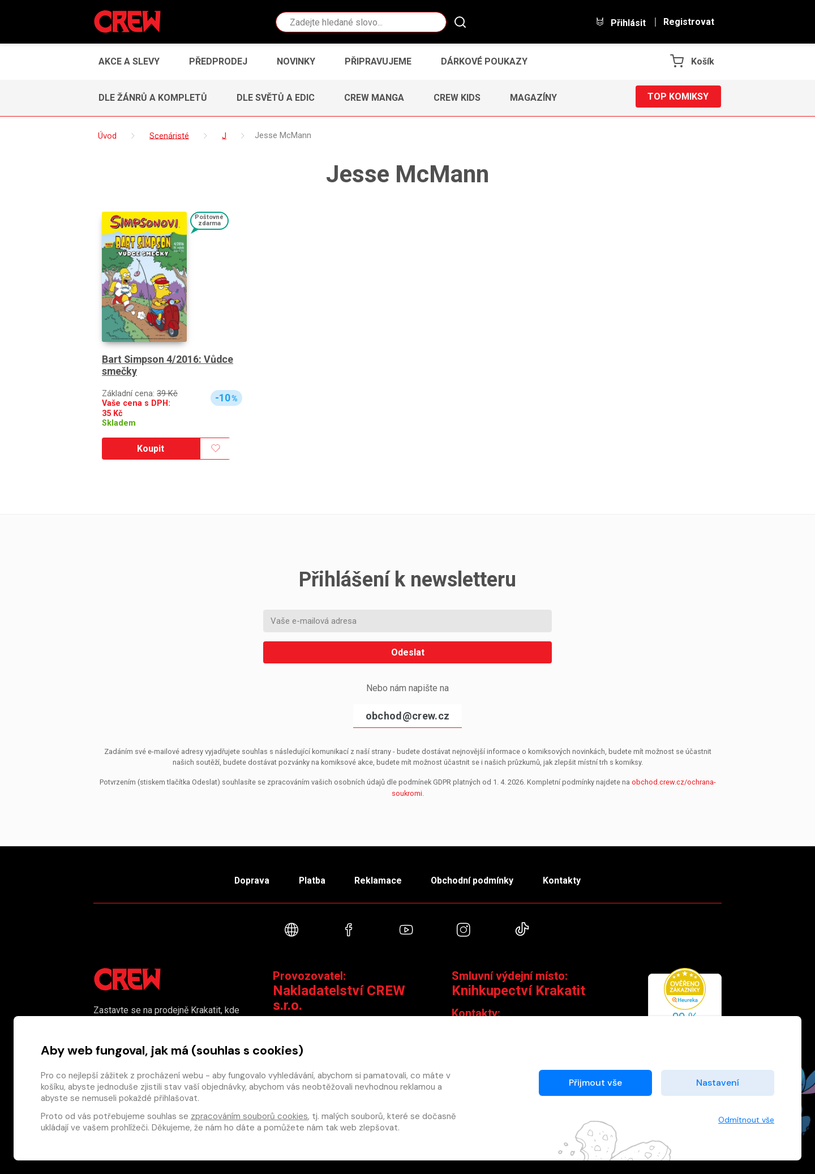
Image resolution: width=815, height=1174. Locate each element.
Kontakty (567, 878)
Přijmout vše (595, 1083)
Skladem (119, 423)
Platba (310, 878)
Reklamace (378, 878)
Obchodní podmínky (475, 878)
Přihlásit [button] (620, 22)
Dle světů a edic (276, 97)
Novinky (296, 61)
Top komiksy (678, 97)
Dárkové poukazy (484, 61)
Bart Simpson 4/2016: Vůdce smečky (168, 365)
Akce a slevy (129, 61)
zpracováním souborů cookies (249, 1116)
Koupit (150, 448)
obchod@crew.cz (407, 716)
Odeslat (407, 652)
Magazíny (533, 97)
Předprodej (218, 61)
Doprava (247, 878)
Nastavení (717, 1083)
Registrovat (688, 22)
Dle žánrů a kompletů (152, 97)
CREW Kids (457, 97)
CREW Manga (374, 97)
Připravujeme (378, 61)
